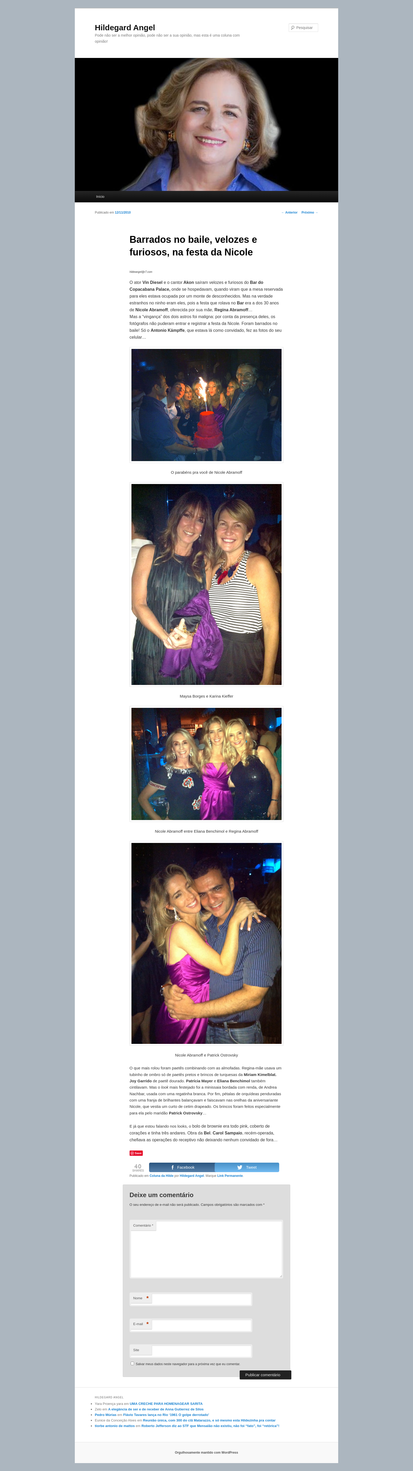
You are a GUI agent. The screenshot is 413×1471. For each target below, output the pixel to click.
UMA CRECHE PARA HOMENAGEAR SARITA (166, 1404)
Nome (141, 1298)
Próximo (310, 212)
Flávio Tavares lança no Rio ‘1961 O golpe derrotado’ (166, 1415)
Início (100, 197)
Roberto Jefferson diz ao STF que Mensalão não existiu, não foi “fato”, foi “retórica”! (210, 1426)
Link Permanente (230, 1176)
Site (136, 1350)
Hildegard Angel (125, 27)
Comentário (143, 1225)
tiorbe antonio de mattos (115, 1426)
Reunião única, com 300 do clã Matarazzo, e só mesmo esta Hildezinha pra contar (209, 1420)
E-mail (141, 1324)
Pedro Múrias (105, 1415)
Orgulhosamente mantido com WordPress (206, 1452)
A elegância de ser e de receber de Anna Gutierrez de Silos (156, 1409)
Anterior (289, 212)
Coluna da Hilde (162, 1176)
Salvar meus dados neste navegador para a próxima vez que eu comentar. (188, 1364)
